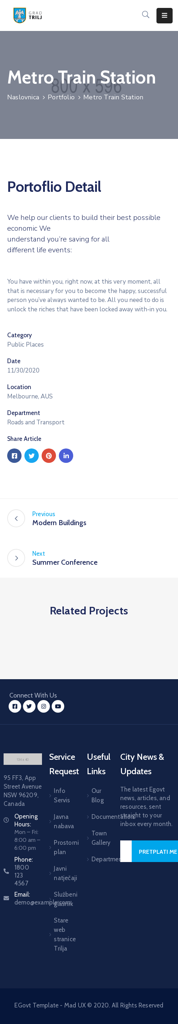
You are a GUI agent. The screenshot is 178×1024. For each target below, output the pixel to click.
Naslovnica (23, 97)
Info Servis (61, 795)
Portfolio (61, 97)
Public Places (25, 344)
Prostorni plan (61, 847)
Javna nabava (61, 821)
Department (23, 412)
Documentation (97, 816)
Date (13, 361)
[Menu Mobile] (164, 15)
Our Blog (97, 795)
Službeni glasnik (61, 899)
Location (19, 387)
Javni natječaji (61, 873)
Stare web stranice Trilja (61, 934)
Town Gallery (97, 838)
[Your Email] (126, 851)
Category (19, 335)
